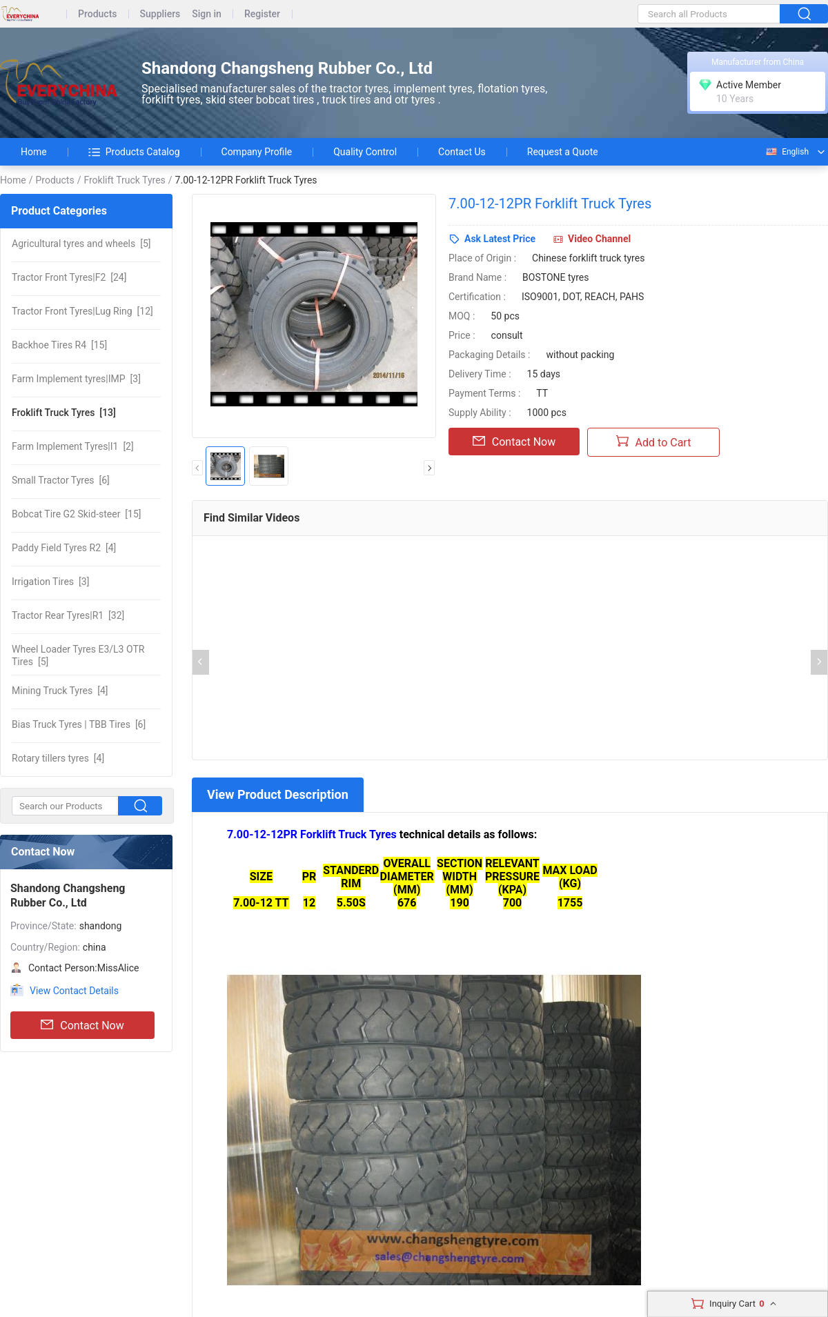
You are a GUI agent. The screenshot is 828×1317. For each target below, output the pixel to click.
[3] (76, 378)
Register (262, 14)
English (787, 152)
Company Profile (257, 151)
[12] (82, 311)
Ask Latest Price (499, 238)
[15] (59, 344)
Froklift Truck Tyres (124, 180)
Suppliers (160, 14)
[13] (64, 412)
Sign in (206, 14)
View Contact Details (74, 990)
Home (34, 151)
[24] (69, 277)
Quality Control (365, 151)
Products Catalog (134, 152)
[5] (81, 243)
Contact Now (82, 1025)
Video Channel (599, 238)
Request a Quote (562, 151)
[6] (61, 480)
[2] (73, 446)
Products (97, 14)
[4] (64, 547)
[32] (68, 615)
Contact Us (462, 151)
